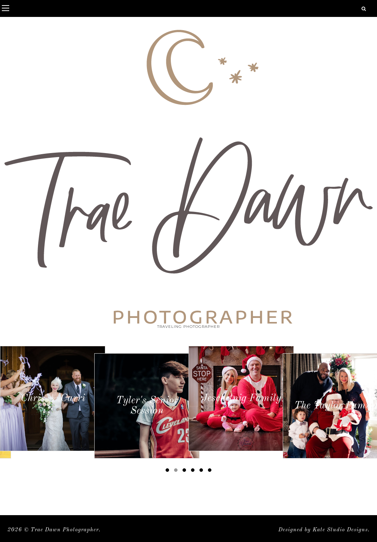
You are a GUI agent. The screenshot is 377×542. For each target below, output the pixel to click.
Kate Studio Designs (340, 530)
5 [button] (202, 471)
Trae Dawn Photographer (65, 530)
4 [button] (194, 471)
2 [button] (177, 471)
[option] (52, 398)
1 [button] (168, 471)
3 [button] (185, 471)
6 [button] (211, 471)
